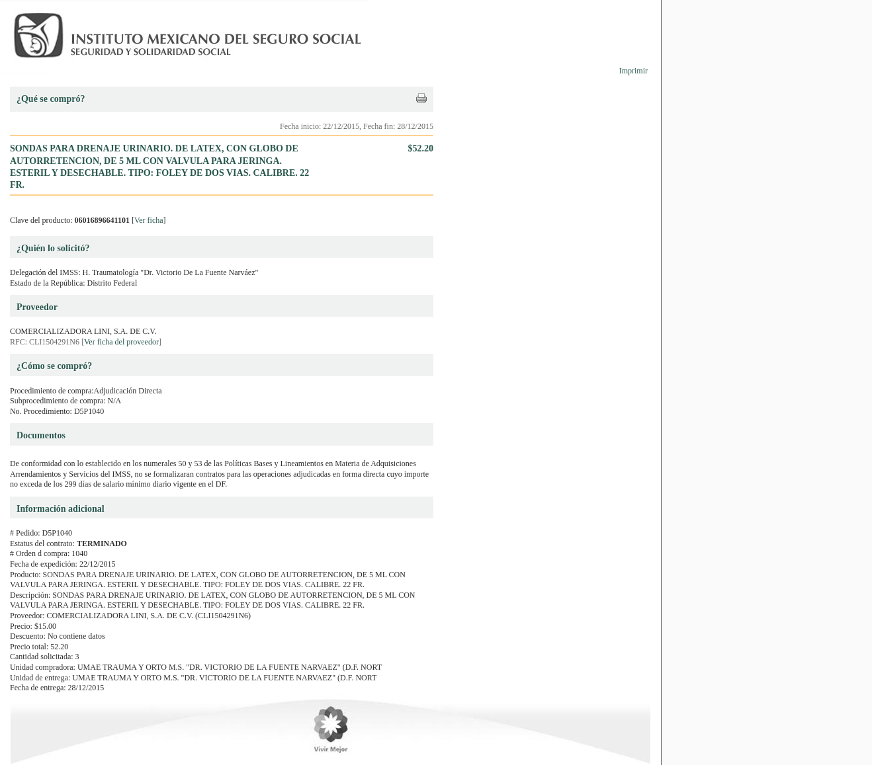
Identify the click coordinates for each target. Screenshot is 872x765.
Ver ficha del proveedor (121, 341)
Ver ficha (148, 220)
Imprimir (633, 70)
